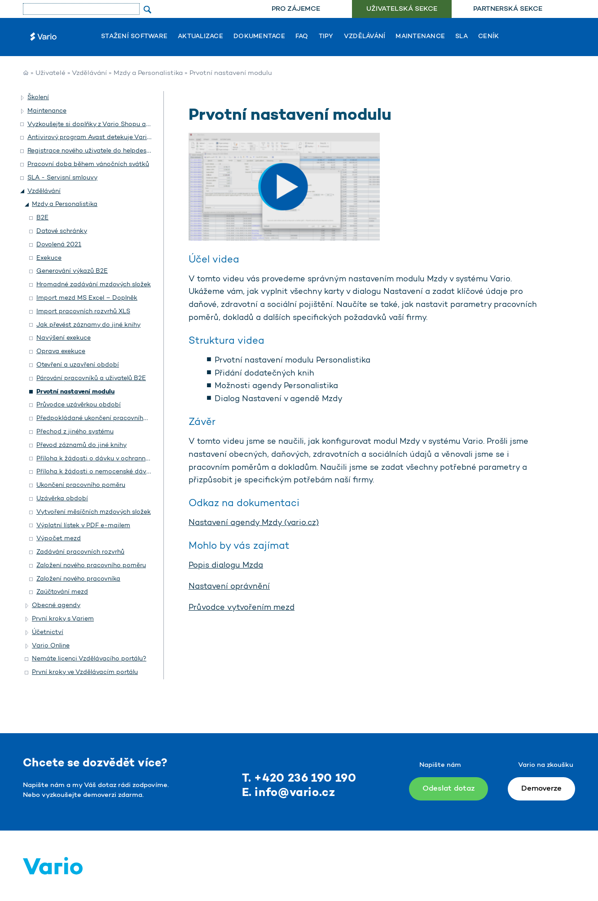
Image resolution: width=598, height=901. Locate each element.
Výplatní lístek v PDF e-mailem (83, 525)
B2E (42, 217)
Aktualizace (200, 37)
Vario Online (51, 646)
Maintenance (420, 37)
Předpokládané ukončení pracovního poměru (104, 418)
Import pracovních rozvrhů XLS (83, 311)
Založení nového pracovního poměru (91, 565)
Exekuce (49, 258)
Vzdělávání (365, 37)
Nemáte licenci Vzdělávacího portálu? (89, 659)
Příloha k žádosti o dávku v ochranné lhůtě (100, 458)
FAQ (301, 37)
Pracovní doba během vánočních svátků (88, 164)
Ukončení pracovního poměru (80, 485)
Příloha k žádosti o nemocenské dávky (95, 471)
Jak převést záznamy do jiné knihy (88, 325)
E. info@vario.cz (288, 793)
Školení (38, 97)
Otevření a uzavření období (77, 365)
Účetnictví (47, 632)
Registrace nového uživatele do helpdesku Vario (99, 151)
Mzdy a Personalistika (148, 73)
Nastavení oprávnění (229, 587)
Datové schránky (61, 231)
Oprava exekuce (60, 351)
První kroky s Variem (63, 619)
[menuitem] (295, 9)
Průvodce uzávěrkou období (78, 405)
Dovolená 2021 (58, 244)
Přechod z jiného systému (75, 432)
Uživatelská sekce (401, 9)
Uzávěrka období (62, 498)
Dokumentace (259, 37)
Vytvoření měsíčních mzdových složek (93, 512)
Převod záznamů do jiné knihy (81, 445)
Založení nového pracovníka (78, 579)
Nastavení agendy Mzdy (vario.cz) (254, 523)
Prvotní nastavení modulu (75, 392)
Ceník (488, 37)
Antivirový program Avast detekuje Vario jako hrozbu (107, 137)
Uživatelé (50, 73)
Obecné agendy (56, 605)
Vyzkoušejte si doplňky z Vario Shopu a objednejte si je (110, 124)
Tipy (326, 37)
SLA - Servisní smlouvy (62, 178)
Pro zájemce (296, 9)
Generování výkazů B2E (72, 271)
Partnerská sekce (507, 9)
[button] (22, 98)
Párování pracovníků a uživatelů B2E (91, 378)
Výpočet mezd (58, 538)
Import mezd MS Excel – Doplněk (86, 298)
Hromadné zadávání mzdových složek (93, 284)
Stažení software (134, 37)
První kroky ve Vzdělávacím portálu (85, 672)
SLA (461, 37)
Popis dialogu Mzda (226, 566)
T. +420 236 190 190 (299, 778)
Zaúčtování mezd (62, 592)
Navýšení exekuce (63, 338)
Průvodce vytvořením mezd (242, 608)
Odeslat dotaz (448, 788)
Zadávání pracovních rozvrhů (80, 552)
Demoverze (541, 788)
